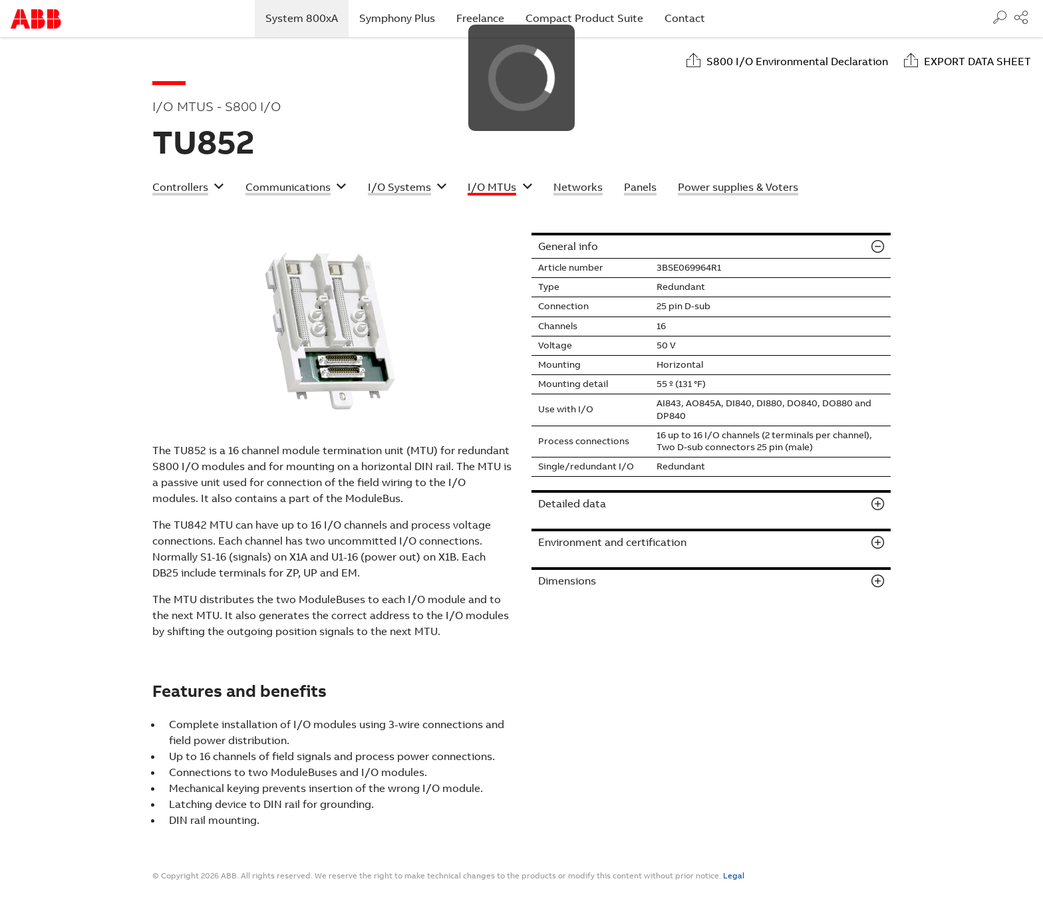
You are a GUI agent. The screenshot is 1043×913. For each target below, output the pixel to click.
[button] (188, 189)
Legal (733, 875)
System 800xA (307, 18)
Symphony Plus (397, 18)
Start (36, 19)
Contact (685, 18)
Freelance (480, 18)
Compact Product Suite (584, 18)
